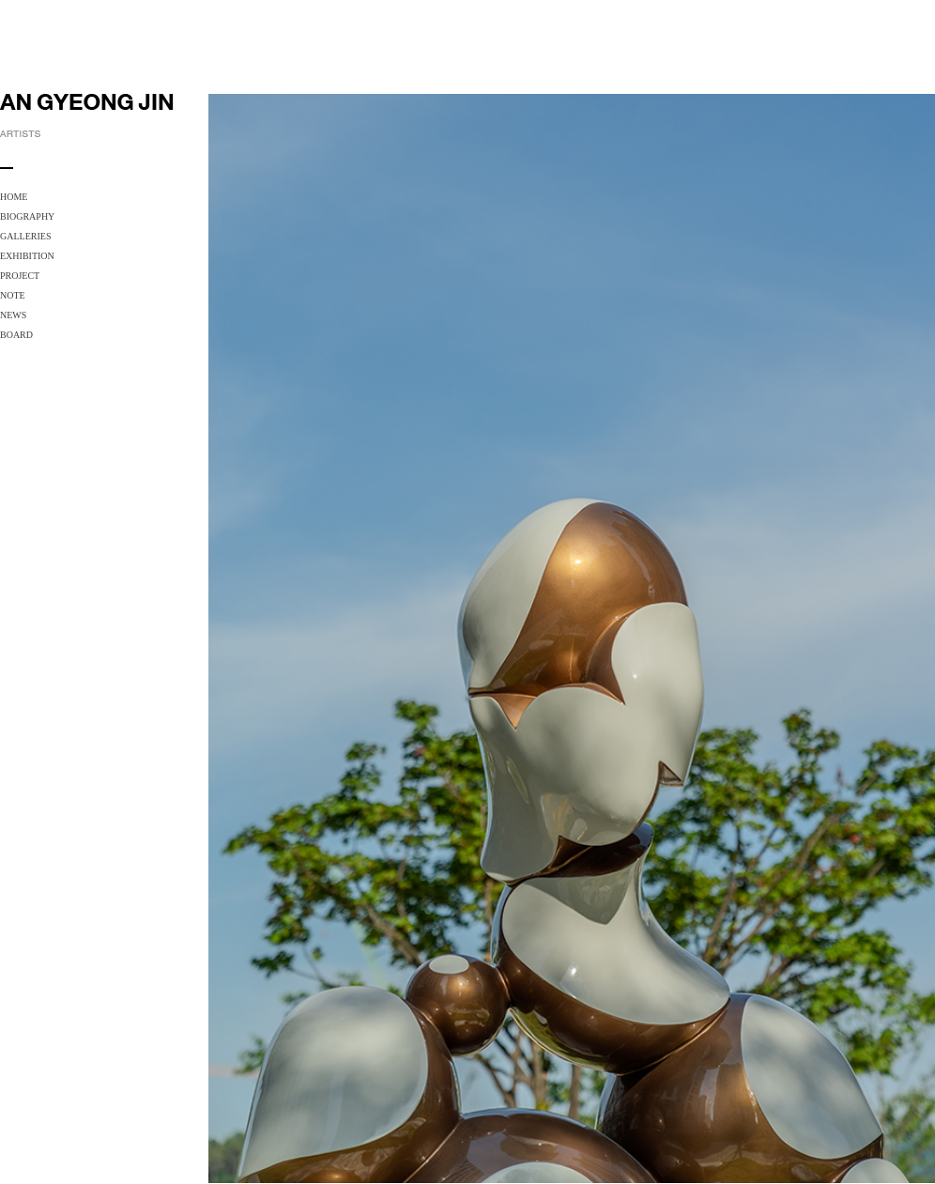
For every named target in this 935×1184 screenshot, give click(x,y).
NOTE (12, 295)
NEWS (13, 315)
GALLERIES (25, 236)
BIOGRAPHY (27, 216)
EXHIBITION (27, 256)
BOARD (16, 335)
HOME (13, 197)
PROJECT (19, 275)
